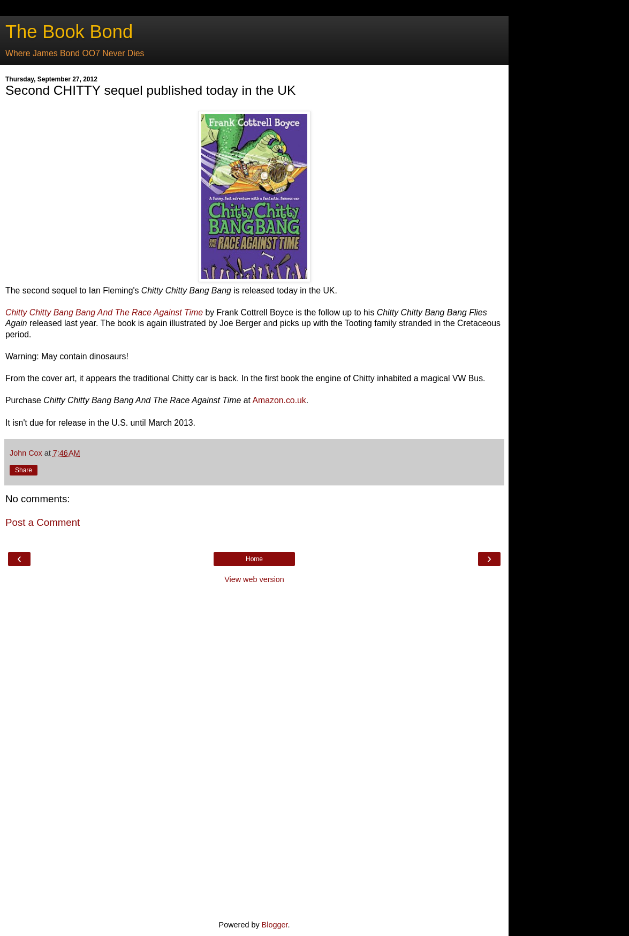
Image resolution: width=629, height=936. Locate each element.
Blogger (275, 924)
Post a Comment (42, 522)
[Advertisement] (254, 750)
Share (23, 470)
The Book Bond (69, 31)
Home (254, 559)
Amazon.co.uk (279, 400)
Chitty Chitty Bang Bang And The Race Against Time (104, 312)
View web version (254, 579)
